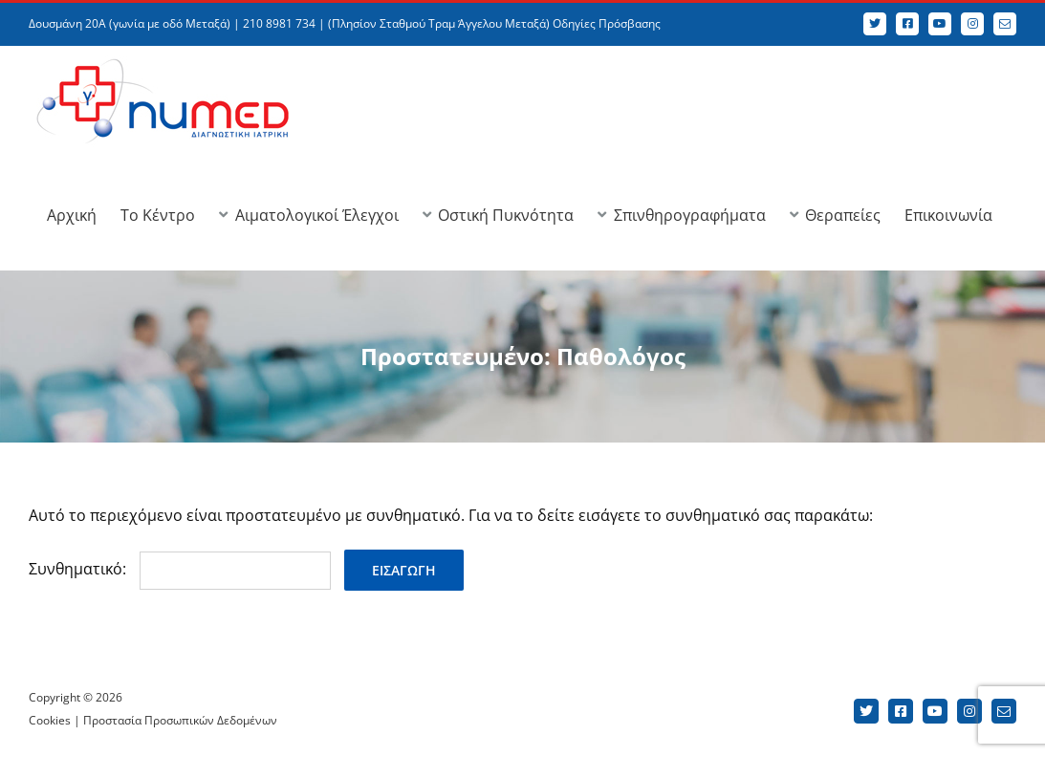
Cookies (50, 720)
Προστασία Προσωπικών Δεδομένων (180, 720)
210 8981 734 (279, 23)
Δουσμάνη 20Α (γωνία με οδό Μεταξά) (129, 23)
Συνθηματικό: (180, 568)
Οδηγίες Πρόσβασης (607, 23)
